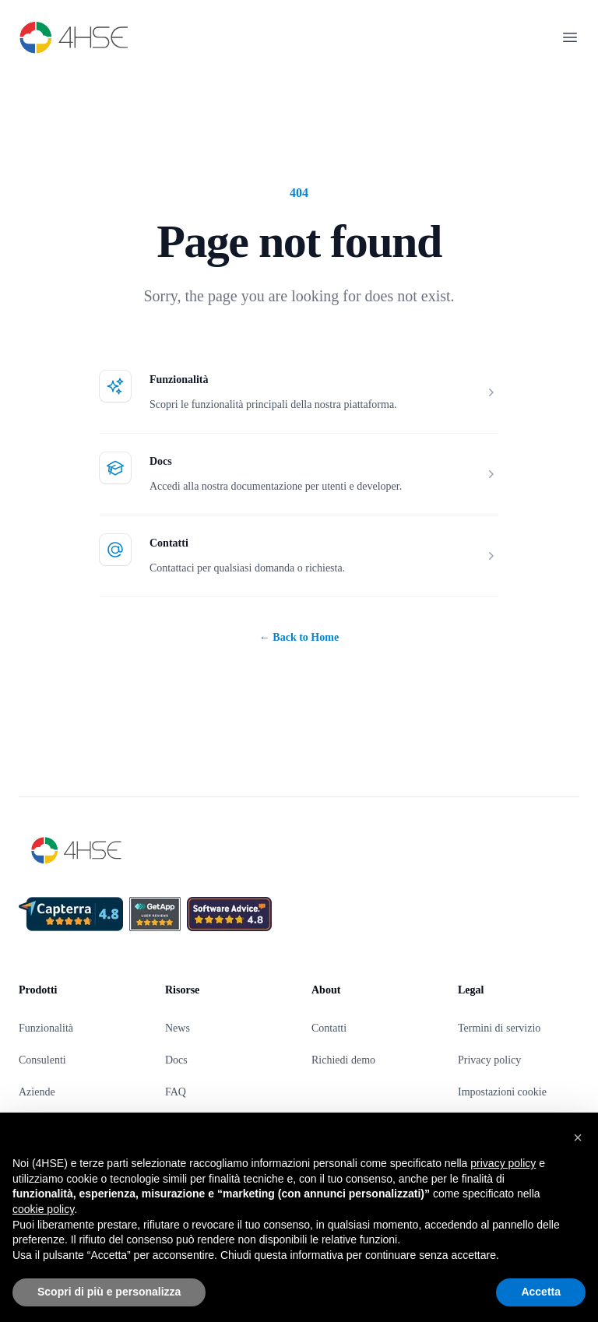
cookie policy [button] (43, 1209)
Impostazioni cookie (502, 1092)
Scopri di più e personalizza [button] (109, 1291)
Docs (161, 461)
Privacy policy (489, 1060)
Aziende (37, 1092)
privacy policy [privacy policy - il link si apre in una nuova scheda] (503, 1163)
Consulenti (42, 1060)
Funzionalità (179, 379)
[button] (577, 1137)
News (177, 1028)
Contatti (169, 543)
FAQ (175, 1092)
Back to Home (299, 637)
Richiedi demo (343, 1060)
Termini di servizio (499, 1028)
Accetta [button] (541, 1291)
